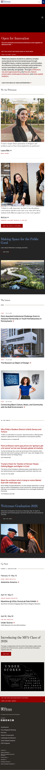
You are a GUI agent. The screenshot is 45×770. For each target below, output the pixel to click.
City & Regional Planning (8, 730)
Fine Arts (3, 732)
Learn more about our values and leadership (16, 83)
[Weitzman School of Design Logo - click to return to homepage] (5, 2)
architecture (35, 70)
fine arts (27, 72)
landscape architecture (20, 74)
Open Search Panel (39, 2)
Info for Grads (7, 518)
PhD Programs (5, 743)
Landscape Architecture (8, 738)
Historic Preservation (7, 735)
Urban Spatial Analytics (8, 740)
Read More (6, 251)
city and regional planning (11, 72)
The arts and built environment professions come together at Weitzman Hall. (21, 43)
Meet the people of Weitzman (11, 226)
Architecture (5, 727)
